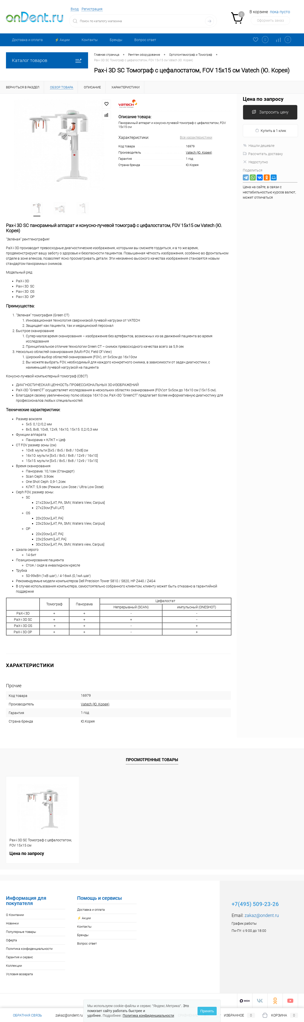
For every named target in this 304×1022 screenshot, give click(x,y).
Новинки (12, 923)
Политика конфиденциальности (29, 949)
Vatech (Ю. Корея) (199, 152)
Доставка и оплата (27, 40)
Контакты (90, 40)
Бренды (116, 40)
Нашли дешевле (258, 146)
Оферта (11, 940)
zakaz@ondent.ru (262, 915)
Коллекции (14, 965)
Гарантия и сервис (19, 957)
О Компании (15, 915)
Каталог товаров (47, 60)
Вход (75, 9)
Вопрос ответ (145, 40)
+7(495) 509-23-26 (255, 904)
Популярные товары (21, 932)
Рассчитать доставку (263, 154)
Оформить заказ (270, 20)
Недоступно (255, 162)
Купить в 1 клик (270, 130)
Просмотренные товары (152, 759)
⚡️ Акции (62, 40)
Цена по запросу (263, 99)
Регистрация (92, 9)
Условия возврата (19, 974)
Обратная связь (24, 1015)
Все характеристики (196, 137)
